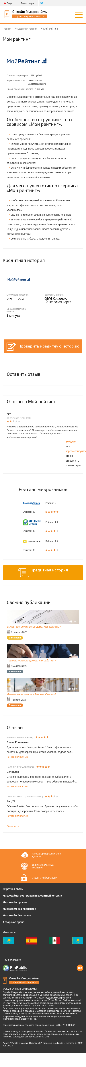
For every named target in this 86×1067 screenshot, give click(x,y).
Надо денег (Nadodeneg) (20, 767)
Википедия (15, 637)
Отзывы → (13, 826)
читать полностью (17, 756)
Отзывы (15, 727)
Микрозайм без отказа (17, 915)
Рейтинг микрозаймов (43, 489)
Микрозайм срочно (15, 902)
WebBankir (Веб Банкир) (20, 737)
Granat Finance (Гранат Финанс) (25, 797)
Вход (8, 3)
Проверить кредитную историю (48, 345)
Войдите (71, 441)
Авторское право (13, 922)
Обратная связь (13, 889)
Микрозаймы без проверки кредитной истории (32, 895)
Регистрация (27, 3)
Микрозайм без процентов (19, 908)
